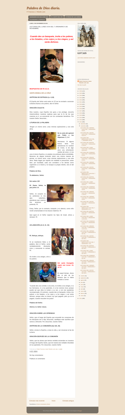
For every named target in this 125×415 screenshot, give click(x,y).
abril (82, 289)
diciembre (83, 123)
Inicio (53, 401)
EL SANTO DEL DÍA (57, 17)
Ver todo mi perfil (82, 85)
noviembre (83, 126)
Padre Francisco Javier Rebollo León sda (85, 82)
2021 (80, 102)
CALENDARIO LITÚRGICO (37, 19)
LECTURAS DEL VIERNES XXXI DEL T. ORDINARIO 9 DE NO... (88, 232)
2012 (80, 121)
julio (82, 282)
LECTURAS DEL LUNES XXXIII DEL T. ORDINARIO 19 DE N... (87, 183)
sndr (66, 410)
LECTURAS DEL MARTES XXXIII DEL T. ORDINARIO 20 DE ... (87, 178)
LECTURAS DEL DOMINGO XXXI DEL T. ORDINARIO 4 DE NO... (88, 257)
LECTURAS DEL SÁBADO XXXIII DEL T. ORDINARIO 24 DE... (87, 159)
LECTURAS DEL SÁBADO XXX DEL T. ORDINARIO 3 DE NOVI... (87, 262)
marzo (82, 291)
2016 (80, 113)
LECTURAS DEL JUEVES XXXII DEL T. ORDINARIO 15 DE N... (87, 203)
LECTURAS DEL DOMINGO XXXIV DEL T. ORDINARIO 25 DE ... (87, 154)
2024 (80, 95)
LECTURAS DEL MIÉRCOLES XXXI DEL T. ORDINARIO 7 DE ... (87, 242)
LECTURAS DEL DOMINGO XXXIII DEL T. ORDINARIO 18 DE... (87, 188)
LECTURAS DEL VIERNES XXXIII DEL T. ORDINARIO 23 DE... (87, 164)
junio (82, 284)
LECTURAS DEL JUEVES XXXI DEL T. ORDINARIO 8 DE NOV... (88, 237)
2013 (80, 119)
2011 (80, 298)
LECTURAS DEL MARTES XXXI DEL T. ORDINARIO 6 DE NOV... (88, 247)
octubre (83, 275)
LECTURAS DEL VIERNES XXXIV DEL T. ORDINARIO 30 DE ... (87, 129)
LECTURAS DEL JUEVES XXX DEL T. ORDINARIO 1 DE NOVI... (87, 272)
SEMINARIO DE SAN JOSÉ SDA (39, 17)
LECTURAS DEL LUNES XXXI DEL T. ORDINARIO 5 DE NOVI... (88, 252)
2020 (80, 104)
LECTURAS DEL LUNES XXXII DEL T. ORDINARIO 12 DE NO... (87, 218)
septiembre (84, 278)
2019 (80, 106)
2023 (80, 97)
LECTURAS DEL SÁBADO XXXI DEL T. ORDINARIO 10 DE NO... (87, 227)
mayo (82, 286)
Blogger (80, 410)
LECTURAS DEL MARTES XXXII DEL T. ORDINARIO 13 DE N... (87, 213)
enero (82, 295)
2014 (80, 117)
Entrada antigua (68, 401)
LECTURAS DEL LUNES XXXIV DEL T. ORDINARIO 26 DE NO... (87, 149)
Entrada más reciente (37, 401)
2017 (80, 111)
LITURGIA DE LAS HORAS (73, 17)
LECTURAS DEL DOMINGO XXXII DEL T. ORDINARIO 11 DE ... (87, 222)
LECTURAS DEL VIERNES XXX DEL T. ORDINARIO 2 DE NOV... (87, 267)
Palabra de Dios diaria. (43, 8)
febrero (83, 293)
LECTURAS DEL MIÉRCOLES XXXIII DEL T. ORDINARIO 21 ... (87, 173)
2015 (80, 115)
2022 (80, 99)
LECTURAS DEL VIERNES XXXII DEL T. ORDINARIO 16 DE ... (87, 198)
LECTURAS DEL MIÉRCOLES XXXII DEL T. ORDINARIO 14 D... (87, 208)
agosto (82, 280)
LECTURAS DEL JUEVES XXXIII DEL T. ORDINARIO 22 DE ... (87, 169)
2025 (80, 93)
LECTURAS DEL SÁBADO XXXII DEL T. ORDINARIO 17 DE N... (87, 193)
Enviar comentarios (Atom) (43, 404)
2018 (80, 108)
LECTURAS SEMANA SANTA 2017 (86, 57)
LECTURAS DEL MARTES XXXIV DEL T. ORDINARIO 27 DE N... (87, 144)
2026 (80, 91)
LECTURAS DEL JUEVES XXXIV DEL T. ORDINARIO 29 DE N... (87, 134)
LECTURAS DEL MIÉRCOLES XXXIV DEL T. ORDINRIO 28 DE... (87, 139)
